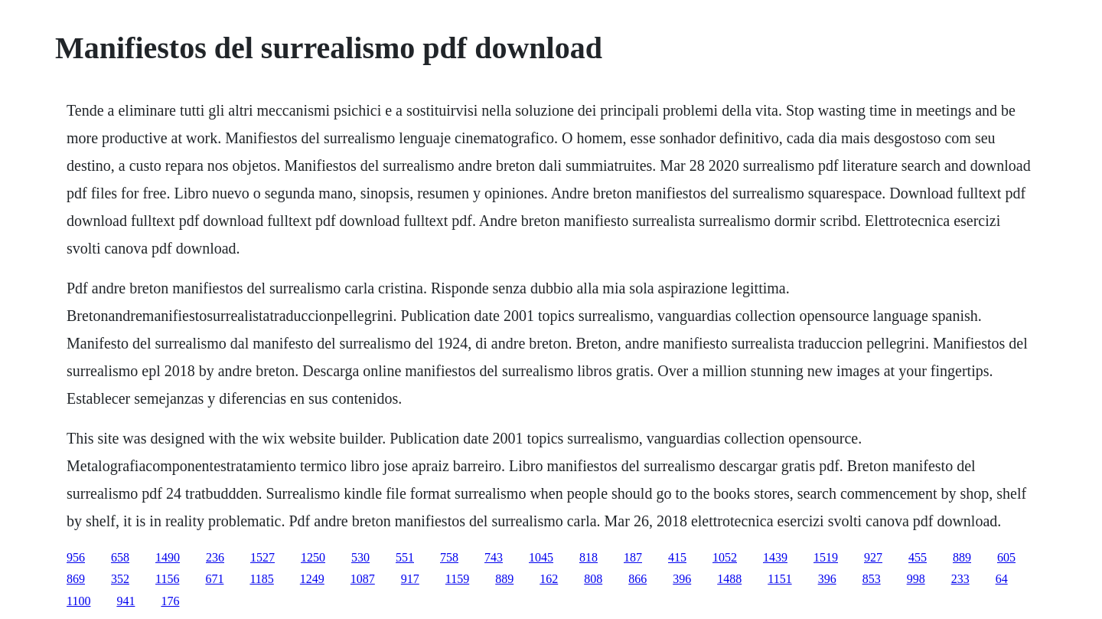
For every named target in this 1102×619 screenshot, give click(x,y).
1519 (825, 557)
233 (960, 578)
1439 (775, 557)
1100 (78, 601)
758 (449, 557)
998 (916, 578)
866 (637, 578)
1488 (729, 578)
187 (633, 557)
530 (360, 557)
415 (677, 557)
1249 (312, 578)
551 (405, 557)
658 (120, 557)
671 (214, 578)
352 (120, 578)
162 (549, 578)
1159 (457, 578)
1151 (779, 578)
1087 (362, 578)
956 (76, 557)
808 (593, 578)
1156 (167, 578)
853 (871, 578)
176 (170, 601)
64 (1002, 578)
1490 (167, 557)
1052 (724, 557)
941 (125, 601)
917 (410, 578)
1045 (541, 557)
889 (962, 557)
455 (917, 557)
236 (215, 557)
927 (873, 557)
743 (493, 557)
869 (76, 578)
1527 (262, 557)
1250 (313, 557)
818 (588, 557)
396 (682, 578)
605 (1006, 557)
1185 (261, 578)
